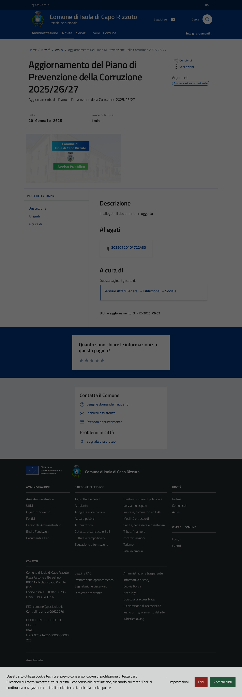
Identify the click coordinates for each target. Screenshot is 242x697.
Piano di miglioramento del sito (144, 612)
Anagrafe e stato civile (90, 512)
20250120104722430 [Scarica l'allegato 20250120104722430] (128, 247)
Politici (30, 518)
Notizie (176, 499)
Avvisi (176, 512)
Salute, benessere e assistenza (144, 525)
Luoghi (176, 539)
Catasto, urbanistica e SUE (92, 531)
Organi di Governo (38, 512)
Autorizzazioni (84, 525)
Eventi (176, 545)
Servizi (81, 33)
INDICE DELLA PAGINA (56, 196)
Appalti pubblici (85, 518)
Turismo (128, 544)
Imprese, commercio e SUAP (142, 512)
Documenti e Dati (37, 538)
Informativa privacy (136, 579)
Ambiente (81, 505)
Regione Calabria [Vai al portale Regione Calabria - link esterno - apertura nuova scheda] (39, 5)
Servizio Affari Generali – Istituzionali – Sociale (140, 291)
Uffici (29, 505)
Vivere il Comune (103, 33)
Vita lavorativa (133, 551)
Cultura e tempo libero (90, 538)
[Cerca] (207, 19)
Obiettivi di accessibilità (139, 599)
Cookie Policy (132, 586)
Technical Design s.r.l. (54, 685)
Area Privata (34, 660)
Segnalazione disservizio (91, 586)
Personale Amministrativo (43, 525)
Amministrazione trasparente (143, 573)
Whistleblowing (133, 618)
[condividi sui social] (182, 60)
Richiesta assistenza (88, 592)
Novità (67, 33)
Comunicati (179, 505)
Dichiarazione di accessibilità (142, 605)
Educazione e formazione (91, 544)
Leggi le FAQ (83, 573)
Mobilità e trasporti (136, 518)
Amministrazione (45, 33)
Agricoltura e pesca (87, 499)
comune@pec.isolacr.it (48, 606)
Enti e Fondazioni (37, 531)
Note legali (130, 592)
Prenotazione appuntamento (94, 579)
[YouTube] (171, 19)
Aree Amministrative (40, 499)
